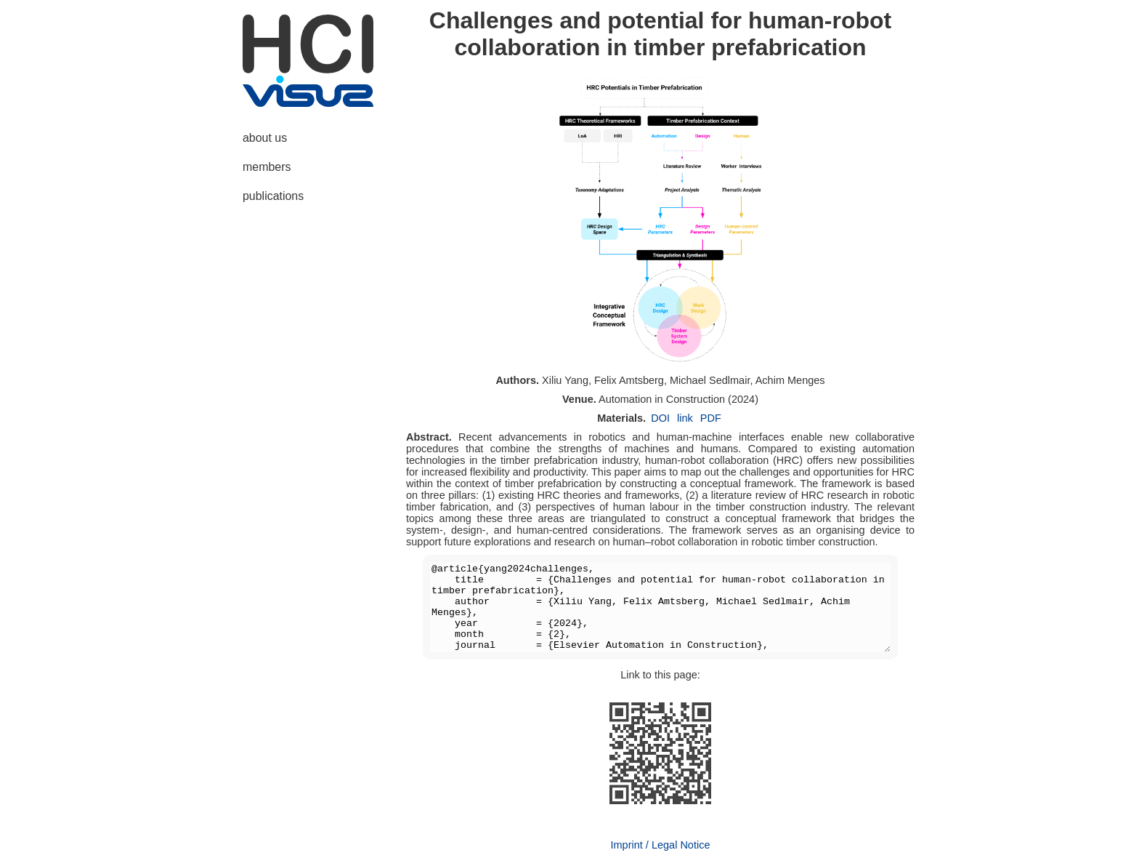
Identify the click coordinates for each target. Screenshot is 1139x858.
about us (265, 138)
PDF (710, 418)
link (685, 418)
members (267, 167)
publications (273, 196)
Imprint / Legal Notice (660, 845)
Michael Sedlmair (710, 380)
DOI (660, 418)
